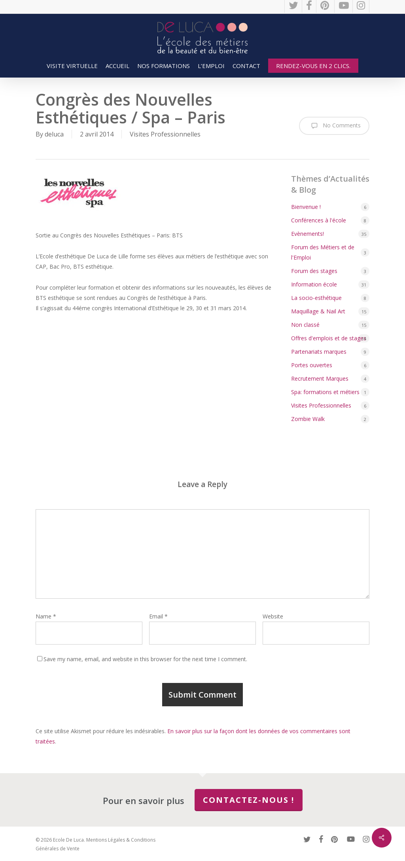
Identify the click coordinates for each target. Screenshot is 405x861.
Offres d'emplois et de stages (328, 338)
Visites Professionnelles (165, 134)
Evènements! (307, 233)
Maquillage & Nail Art (318, 311)
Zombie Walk (308, 419)
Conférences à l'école (318, 220)
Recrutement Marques (319, 378)
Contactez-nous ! (248, 800)
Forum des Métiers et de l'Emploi (322, 252)
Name (46, 616)
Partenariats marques (318, 351)
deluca (54, 134)
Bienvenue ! (306, 207)
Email (158, 616)
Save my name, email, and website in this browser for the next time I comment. (145, 659)
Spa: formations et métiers (325, 392)
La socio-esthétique (316, 298)
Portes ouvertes (311, 365)
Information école (314, 284)
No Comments (334, 126)
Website (273, 616)
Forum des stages (314, 271)
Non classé (305, 324)
